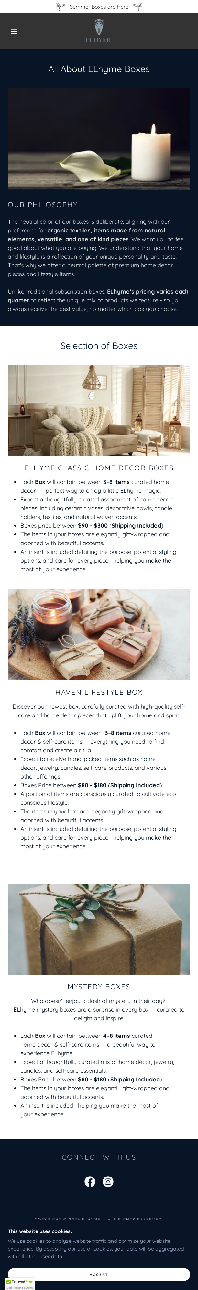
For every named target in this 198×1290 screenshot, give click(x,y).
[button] (17, 31)
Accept (99, 1283)
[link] (99, 31)
